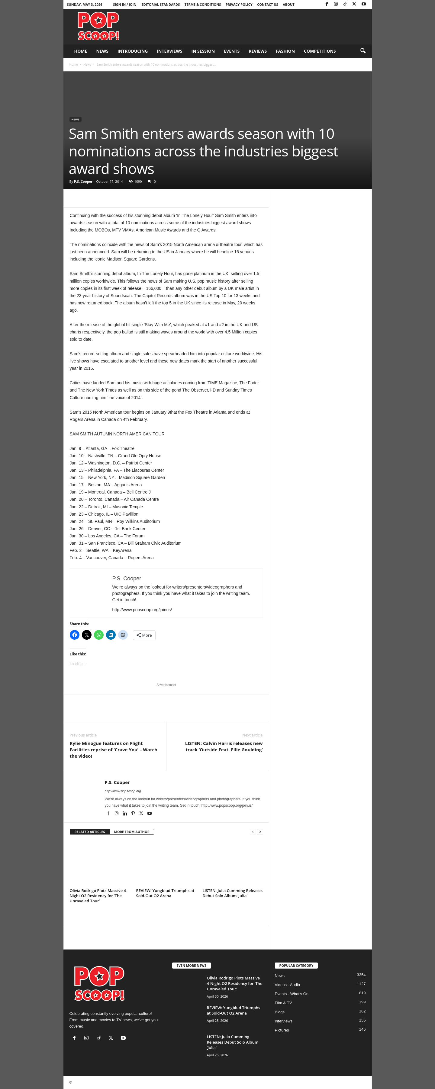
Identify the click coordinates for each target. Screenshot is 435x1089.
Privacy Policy (239, 4)
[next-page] (260, 832)
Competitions (320, 51)
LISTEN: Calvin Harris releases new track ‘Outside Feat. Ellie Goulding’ (224, 746)
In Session (203, 51)
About (288, 4)
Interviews (169, 51)
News (102, 51)
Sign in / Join (124, 4)
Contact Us (267, 4)
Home (80, 51)
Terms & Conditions (203, 4)
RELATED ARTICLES (90, 831)
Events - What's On (292, 994)
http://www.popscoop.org (123, 791)
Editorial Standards (160, 4)
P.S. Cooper (83, 181)
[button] (362, 51)
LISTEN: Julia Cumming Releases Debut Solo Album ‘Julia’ (233, 893)
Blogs (280, 1012)
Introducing (133, 51)
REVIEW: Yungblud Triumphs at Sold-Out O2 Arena (165, 893)
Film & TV (283, 1003)
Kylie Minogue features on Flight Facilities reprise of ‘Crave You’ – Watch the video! (113, 749)
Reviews (258, 51)
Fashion (285, 51)
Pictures (282, 1030)
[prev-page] (253, 832)
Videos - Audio (287, 984)
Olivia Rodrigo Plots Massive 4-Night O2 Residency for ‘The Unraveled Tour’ (98, 896)
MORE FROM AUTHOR (132, 831)
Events (232, 51)
